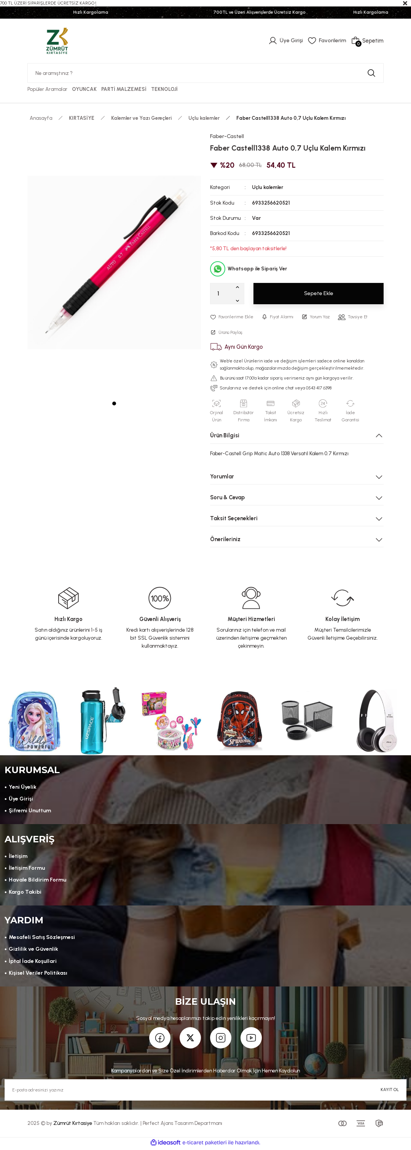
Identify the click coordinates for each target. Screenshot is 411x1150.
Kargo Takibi (25, 893)
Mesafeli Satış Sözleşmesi (42, 939)
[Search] (205, 73)
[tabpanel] (114, 262)
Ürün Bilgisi (224, 435)
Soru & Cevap (227, 497)
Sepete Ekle (318, 293)
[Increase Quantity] (239, 287)
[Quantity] (227, 293)
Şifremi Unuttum (30, 811)
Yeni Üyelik (22, 787)
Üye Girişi (21, 799)
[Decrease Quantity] (239, 300)
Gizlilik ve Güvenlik (33, 950)
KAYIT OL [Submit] (390, 1091)
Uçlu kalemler (267, 187)
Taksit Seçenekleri (234, 518)
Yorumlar (222, 476)
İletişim (18, 857)
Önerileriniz (225, 539)
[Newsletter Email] (205, 1091)
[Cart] (367, 40)
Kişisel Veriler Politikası (38, 974)
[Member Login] (286, 40)
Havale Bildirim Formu (37, 881)
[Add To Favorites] (232, 317)
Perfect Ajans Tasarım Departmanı (182, 1125)
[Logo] (57, 40)
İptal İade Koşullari (33, 962)
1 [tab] (114, 403)
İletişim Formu (27, 869)
